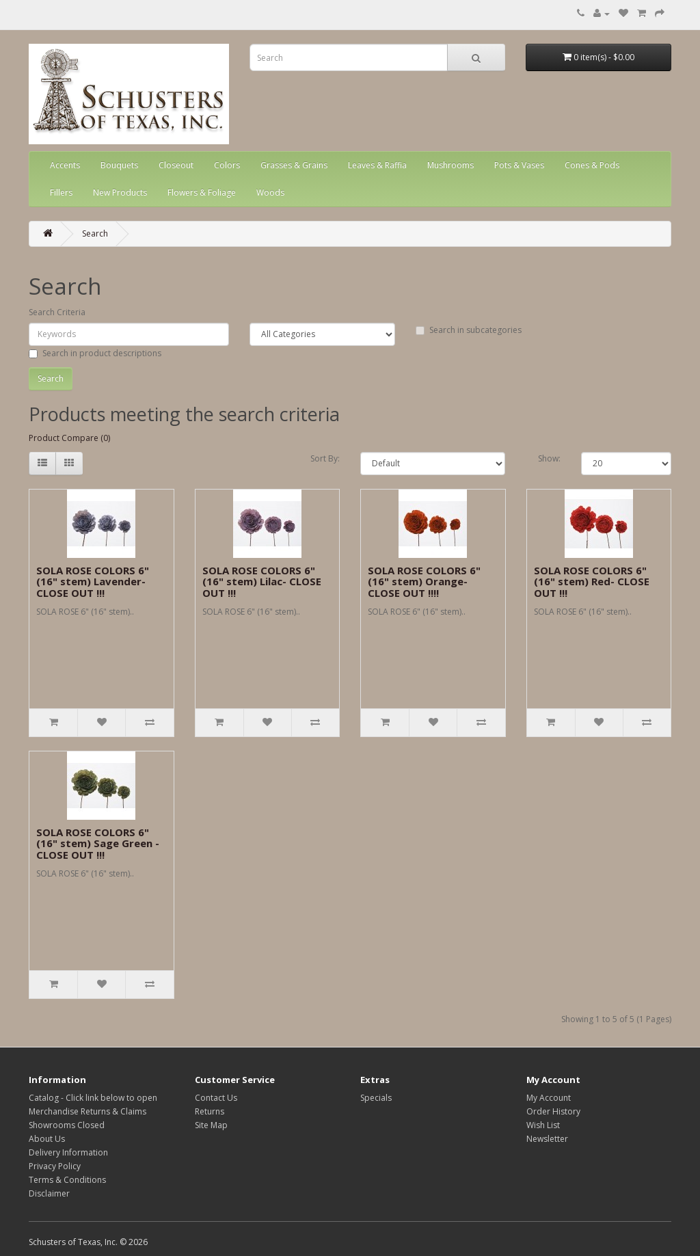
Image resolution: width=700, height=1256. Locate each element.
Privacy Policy (55, 1166)
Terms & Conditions (67, 1180)
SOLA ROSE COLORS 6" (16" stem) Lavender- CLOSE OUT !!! (92, 581)
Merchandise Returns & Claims (87, 1111)
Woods (270, 192)
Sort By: (325, 458)
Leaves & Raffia (377, 165)
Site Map (211, 1125)
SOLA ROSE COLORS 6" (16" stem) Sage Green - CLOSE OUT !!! (97, 843)
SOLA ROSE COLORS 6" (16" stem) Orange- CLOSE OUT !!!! (424, 581)
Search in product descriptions (95, 353)
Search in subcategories (469, 330)
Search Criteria (57, 312)
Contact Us (216, 1098)
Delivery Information (68, 1152)
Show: (549, 458)
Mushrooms (450, 165)
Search (95, 233)
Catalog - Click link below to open (93, 1098)
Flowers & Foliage (201, 192)
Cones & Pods (592, 165)
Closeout (176, 165)
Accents (65, 165)
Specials (376, 1098)
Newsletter (547, 1139)
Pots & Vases (519, 165)
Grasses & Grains (293, 165)
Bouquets (119, 165)
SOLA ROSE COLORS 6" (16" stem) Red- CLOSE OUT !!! (591, 581)
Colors (227, 165)
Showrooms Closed (67, 1125)
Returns (209, 1111)
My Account (548, 1098)
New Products (120, 192)
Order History (553, 1111)
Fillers (61, 192)
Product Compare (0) (69, 438)
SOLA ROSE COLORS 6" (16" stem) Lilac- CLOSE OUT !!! (261, 581)
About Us (47, 1139)
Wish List (543, 1125)
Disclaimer (49, 1193)
